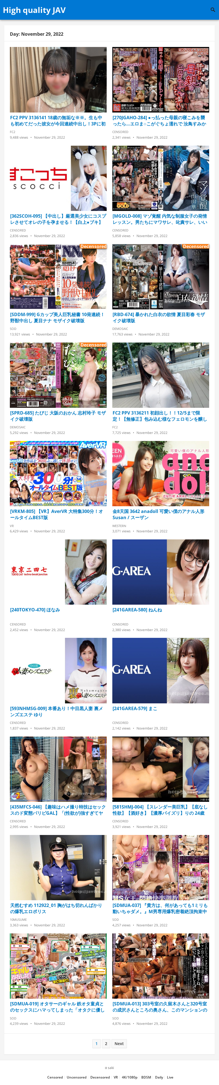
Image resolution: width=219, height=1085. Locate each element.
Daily (159, 1077)
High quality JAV (34, 9)
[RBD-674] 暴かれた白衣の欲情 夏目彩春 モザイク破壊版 (159, 317)
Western (119, 526)
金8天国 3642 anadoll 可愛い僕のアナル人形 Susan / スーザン (158, 514)
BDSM (146, 1077)
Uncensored (76, 1077)
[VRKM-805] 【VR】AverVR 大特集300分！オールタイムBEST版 (56, 514)
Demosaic (120, 329)
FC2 (12, 132)
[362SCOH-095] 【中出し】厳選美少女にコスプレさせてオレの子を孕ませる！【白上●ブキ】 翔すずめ (58, 219)
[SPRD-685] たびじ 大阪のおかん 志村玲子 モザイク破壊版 (58, 416)
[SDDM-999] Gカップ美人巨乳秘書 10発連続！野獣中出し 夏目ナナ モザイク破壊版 (57, 317)
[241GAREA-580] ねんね (137, 610)
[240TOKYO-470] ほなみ (35, 610)
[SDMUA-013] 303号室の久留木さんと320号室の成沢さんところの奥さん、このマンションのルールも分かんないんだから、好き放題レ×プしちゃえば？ (160, 1007)
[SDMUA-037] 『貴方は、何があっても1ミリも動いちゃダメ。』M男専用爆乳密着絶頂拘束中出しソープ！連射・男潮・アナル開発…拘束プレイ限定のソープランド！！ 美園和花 (160, 908)
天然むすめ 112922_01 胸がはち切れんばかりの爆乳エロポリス (56, 908)
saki (111, 1067)
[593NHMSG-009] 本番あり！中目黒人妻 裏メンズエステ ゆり (56, 711)
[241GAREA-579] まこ (135, 708)
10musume (18, 919)
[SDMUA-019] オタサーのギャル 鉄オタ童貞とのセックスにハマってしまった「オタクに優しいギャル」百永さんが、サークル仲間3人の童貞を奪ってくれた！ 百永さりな (57, 1007)
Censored (120, 132)
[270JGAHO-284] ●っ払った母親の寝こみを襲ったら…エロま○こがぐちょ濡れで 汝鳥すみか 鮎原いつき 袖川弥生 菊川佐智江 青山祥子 (159, 120)
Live (170, 1077)
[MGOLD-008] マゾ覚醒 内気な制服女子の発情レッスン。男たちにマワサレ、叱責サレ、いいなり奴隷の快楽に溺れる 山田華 (160, 219)
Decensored (100, 1077)
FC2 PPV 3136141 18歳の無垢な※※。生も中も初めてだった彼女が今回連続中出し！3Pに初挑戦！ (58, 120)
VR (12, 526)
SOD (13, 329)
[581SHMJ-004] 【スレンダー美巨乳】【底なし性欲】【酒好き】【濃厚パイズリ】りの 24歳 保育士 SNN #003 (160, 810)
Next (119, 1043)
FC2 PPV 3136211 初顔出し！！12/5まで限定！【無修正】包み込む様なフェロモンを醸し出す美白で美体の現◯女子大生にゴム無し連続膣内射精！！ (160, 416)
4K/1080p (129, 1077)
